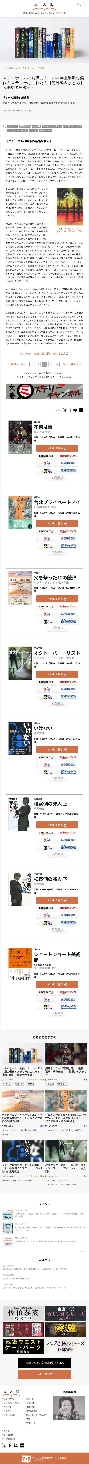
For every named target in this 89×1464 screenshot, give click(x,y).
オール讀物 (8, 1434)
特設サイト (31, 1422)
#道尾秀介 (6, 1179)
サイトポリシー (10, 1398)
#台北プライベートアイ (54, 1129)
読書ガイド (25, 126)
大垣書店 (57, 478)
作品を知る (31, 1406)
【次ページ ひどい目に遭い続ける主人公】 (44, 353)
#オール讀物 (27, 1179)
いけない (33, 130)
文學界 (6, 1430)
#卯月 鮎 (78, 1129)
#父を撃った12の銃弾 (29, 1129)
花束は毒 (36, 126)
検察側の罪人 (45, 130)
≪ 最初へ (12, 364)
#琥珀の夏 (30, 1083)
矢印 (83, 1250)
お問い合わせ (9, 1414)
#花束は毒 (50, 1083)
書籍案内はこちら (45, 1362)
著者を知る (31, 1402)
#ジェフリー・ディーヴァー (56, 1179)
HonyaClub (68, 471)
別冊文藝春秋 (9, 1438)
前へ (23, 364)
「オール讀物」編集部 (16, 97)
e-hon (46, 471)
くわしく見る (55, 447)
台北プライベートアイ (52, 126)
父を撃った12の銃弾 (72, 126)
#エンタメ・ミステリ (22, 110)
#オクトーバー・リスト (54, 1183)
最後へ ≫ (76, 364)
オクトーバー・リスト (17, 130)
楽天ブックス (68, 457)
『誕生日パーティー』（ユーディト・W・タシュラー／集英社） (70, 231)
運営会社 (7, 1406)
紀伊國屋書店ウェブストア (68, 464)
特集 (28, 1418)
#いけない (17, 1179)
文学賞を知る (31, 1410)
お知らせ (7, 1410)
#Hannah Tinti (8, 1133)
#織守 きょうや (62, 1083)
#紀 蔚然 (69, 1129)
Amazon (46, 457)
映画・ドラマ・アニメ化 (36, 1414)
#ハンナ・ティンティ (10, 1129)
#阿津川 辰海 (71, 1183)
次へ (65, 364)
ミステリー (12, 126)
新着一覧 (30, 1398)
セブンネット (46, 464)
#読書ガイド (19, 1083)
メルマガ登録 (44, 1373)
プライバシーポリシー (13, 1402)
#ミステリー (7, 1083)
